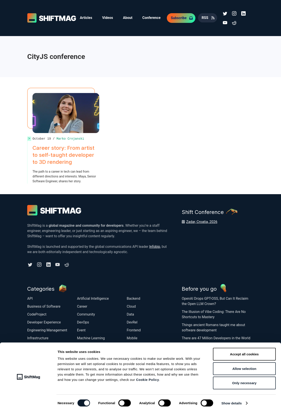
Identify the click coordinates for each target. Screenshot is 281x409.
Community (86, 313)
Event (81, 329)
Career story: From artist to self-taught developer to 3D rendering (63, 154)
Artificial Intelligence (93, 297)
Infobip (154, 246)
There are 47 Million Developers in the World (216, 337)
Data (130, 313)
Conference (153, 17)
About (129, 17)
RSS (207, 17)
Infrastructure (37, 337)
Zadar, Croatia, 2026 (201, 221)
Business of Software (43, 305)
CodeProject (36, 313)
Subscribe (181, 17)
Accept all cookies (244, 351)
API (30, 297)
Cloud (131, 305)
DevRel (132, 321)
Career (82, 305)
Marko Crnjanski (70, 138)
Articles (86, 17)
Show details (231, 400)
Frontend (133, 329)
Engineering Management (47, 329)
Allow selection (244, 366)
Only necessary (244, 380)
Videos (108, 17)
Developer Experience (44, 321)
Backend (133, 297)
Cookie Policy (147, 377)
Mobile (132, 337)
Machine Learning (91, 337)
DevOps (83, 321)
